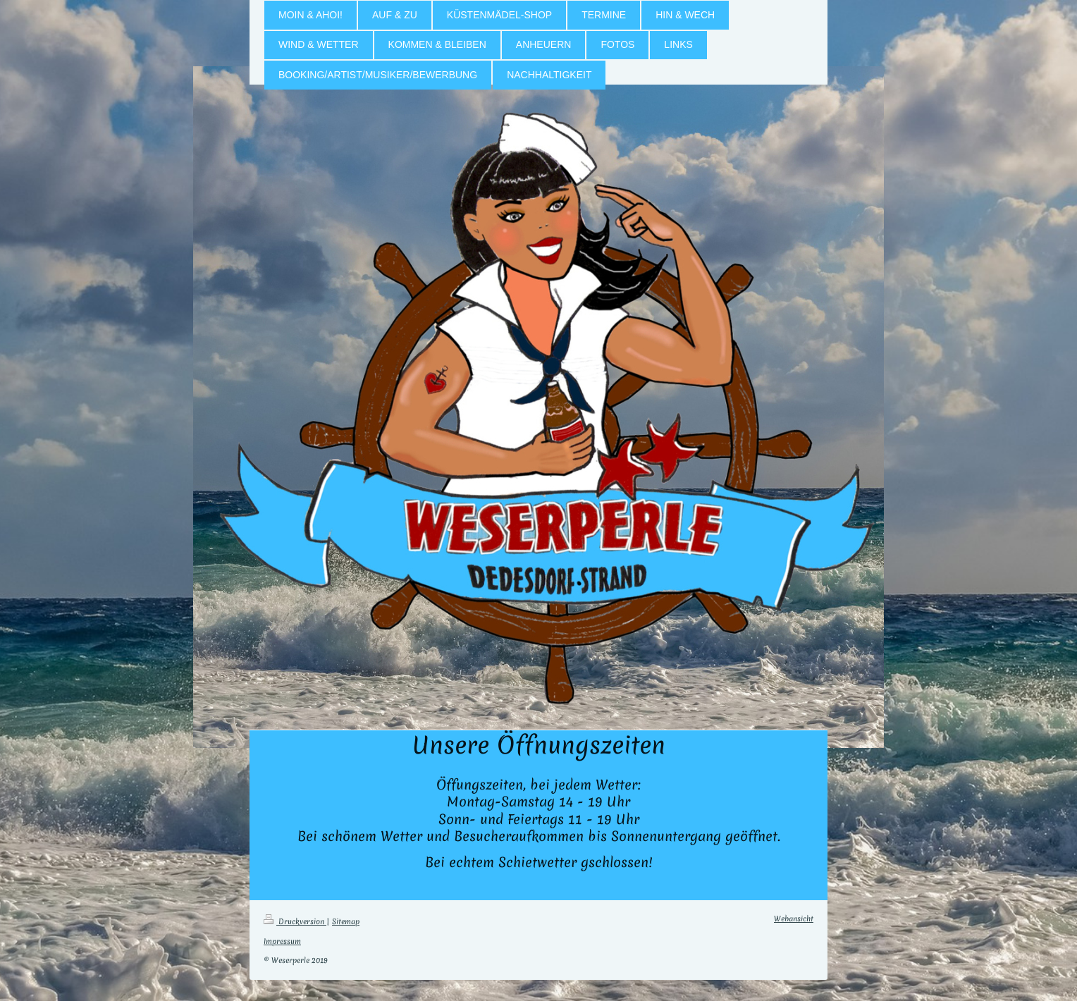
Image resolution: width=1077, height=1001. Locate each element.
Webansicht (793, 918)
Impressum (282, 941)
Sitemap (345, 921)
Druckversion (295, 921)
